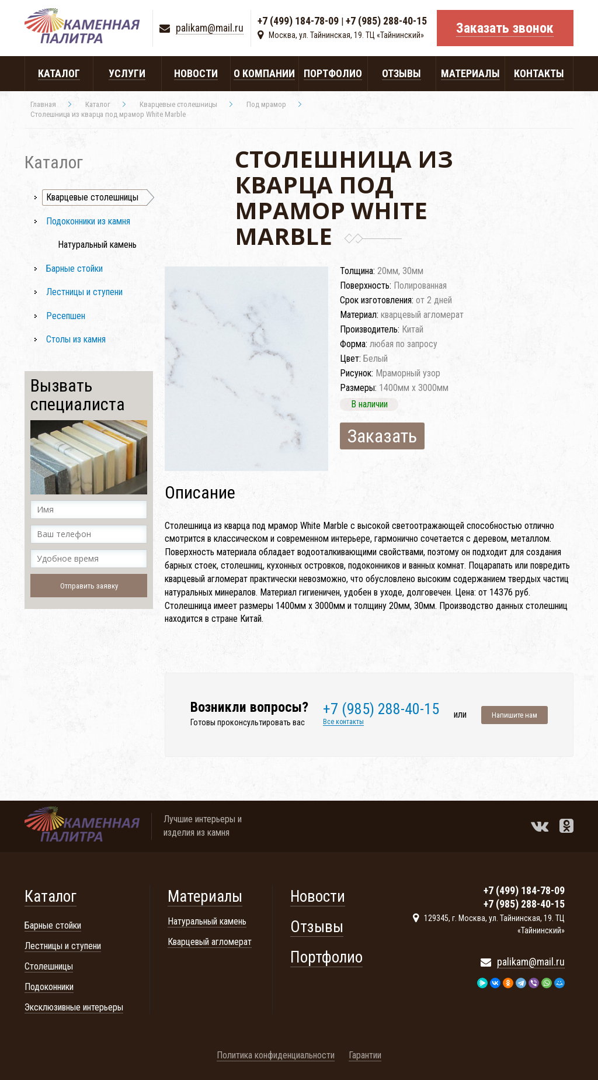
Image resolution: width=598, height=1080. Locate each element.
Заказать (382, 436)
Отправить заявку (89, 585)
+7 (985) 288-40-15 (386, 21)
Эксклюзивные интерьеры (74, 1007)
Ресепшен (65, 315)
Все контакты (343, 722)
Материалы (205, 896)
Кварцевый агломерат (210, 941)
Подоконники (49, 986)
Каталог (51, 896)
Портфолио (326, 957)
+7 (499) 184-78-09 (298, 21)
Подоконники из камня (88, 221)
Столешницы (49, 966)
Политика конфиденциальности (276, 1055)
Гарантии (365, 1055)
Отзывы (316, 927)
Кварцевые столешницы (92, 197)
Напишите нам (514, 715)
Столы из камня (76, 339)
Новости (317, 896)
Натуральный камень (97, 244)
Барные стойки (74, 268)
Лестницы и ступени (84, 291)
